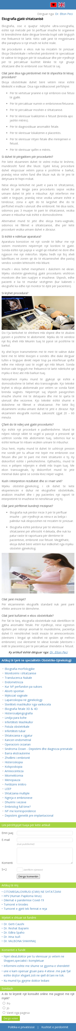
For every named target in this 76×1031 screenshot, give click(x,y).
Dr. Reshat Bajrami (15, 928)
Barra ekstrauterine (17, 753)
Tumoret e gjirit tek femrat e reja (24, 909)
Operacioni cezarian (18, 744)
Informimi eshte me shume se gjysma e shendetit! (36, 966)
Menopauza (12, 780)
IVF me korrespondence (20, 811)
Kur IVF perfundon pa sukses (23, 686)
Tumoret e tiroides (15, 904)
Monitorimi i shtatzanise (20, 673)
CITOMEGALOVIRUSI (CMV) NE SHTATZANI (31, 892)
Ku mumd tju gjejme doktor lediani (25, 980)
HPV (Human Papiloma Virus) (22, 896)
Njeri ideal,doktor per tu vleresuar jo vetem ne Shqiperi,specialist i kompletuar (33, 958)
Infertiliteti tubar (15, 731)
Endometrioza (14, 682)
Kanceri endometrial (18, 740)
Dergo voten (11, 1018)
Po (6, 1003)
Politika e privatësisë (21, 1027)
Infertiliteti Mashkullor (19, 722)
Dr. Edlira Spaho (13, 932)
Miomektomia (14, 775)
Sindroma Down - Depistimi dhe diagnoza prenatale (39, 749)
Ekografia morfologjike (20, 669)
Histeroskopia (14, 762)
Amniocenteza (14, 771)
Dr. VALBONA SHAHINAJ (19, 941)
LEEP (8, 789)
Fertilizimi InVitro (15, 784)
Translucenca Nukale (18, 678)
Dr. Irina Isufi (11, 937)
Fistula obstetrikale (17, 726)
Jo (6, 1008)
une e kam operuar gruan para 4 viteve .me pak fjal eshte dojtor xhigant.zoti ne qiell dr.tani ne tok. (36, 973)
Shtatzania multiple (17, 793)
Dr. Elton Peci (64, 14)
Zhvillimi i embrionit (17, 758)
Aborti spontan (14, 691)
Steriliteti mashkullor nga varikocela (28, 704)
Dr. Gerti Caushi (13, 924)
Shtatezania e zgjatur (18, 735)
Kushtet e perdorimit (54, 1027)
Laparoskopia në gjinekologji (23, 700)
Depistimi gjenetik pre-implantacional (29, 815)
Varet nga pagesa (16, 1013)
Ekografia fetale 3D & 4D (21, 709)
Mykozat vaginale (16, 695)
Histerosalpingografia (19, 713)
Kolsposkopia (13, 767)
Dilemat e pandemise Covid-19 (23, 900)
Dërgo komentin (28, 876)
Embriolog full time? (18, 807)
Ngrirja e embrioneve (18, 798)
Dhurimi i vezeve (15, 802)
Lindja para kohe (16, 718)
